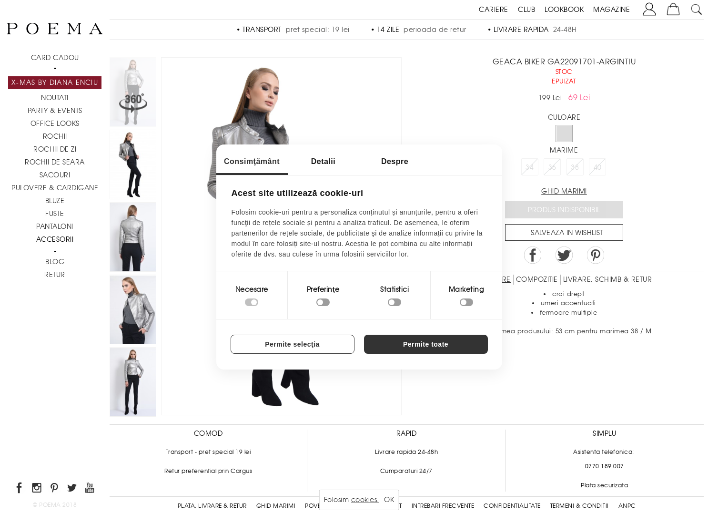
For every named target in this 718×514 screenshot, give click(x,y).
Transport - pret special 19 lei (208, 452)
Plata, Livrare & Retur (212, 506)
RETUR (54, 274)
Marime (564, 150)
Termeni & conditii (579, 506)
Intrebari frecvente (443, 506)
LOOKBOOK (564, 9)
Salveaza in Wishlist (567, 232)
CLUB (526, 9)
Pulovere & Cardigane (54, 188)
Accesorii (55, 239)
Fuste (54, 213)
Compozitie (537, 279)
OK (389, 500)
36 (552, 167)
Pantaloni (54, 226)
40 (598, 167)
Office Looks (55, 123)
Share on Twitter (564, 255)
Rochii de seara (55, 162)
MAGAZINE (611, 9)
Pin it (595, 255)
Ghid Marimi (276, 506)
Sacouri (55, 175)
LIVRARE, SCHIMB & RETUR (607, 279)
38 (575, 167)
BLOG (54, 262)
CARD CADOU (55, 58)
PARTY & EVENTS (55, 110)
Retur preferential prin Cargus (208, 471)
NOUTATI (55, 98)
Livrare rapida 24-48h (406, 452)
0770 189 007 (604, 466)
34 (530, 167)
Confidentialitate (512, 506)
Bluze (55, 201)
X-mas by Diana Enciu (54, 82)
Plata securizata (604, 485)
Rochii (55, 136)
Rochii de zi (54, 149)
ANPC (627, 506)
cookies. (365, 500)
